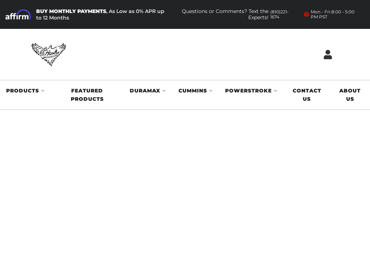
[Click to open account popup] (328, 54)
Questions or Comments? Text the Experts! (237, 14)
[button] (25, 91)
